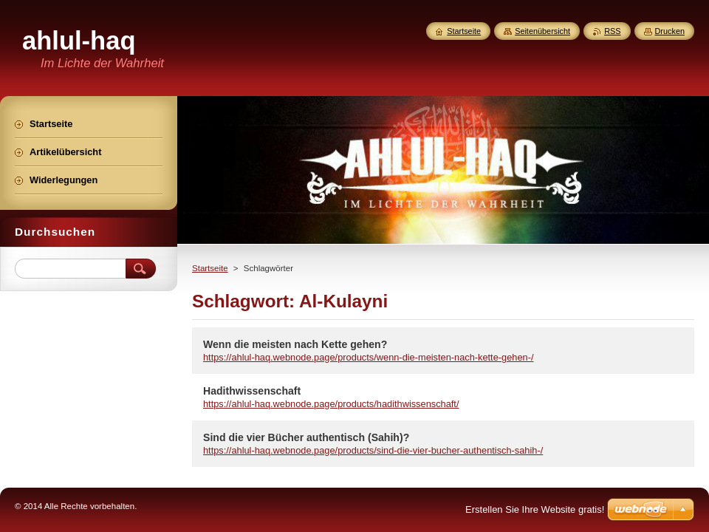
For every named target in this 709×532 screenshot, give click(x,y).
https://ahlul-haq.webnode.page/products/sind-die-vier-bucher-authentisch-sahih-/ (373, 450)
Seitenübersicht (542, 31)
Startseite (210, 268)
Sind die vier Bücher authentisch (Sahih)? (306, 437)
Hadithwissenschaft (252, 391)
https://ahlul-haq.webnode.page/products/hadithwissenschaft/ (331, 403)
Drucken (670, 31)
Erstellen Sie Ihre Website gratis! (534, 509)
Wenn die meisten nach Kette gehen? (295, 344)
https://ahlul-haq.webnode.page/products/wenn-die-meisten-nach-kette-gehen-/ (368, 357)
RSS (612, 31)
